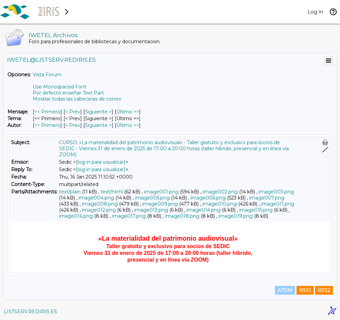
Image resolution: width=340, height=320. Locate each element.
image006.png (208, 198)
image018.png (182, 216)
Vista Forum (47, 75)
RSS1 (305, 290)
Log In (315, 12)
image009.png (160, 204)
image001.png (161, 192)
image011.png (277, 204)
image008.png (100, 204)
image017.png (129, 216)
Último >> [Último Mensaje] (127, 112)
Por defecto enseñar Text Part (68, 93)
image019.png (236, 216)
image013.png (151, 210)
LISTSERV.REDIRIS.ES (30, 312)
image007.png (266, 198)
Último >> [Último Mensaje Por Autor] (127, 125)
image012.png (99, 210)
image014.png (204, 210)
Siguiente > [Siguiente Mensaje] (98, 112)
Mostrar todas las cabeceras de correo (77, 99)
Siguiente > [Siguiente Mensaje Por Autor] (98, 125)
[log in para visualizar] (100, 162)
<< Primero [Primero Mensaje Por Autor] (47, 125)
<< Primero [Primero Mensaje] (47, 112)
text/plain (70, 192)
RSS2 (324, 290)
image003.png (276, 192)
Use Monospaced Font (59, 87)
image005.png (152, 198)
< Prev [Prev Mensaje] (72, 112)
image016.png (76, 216)
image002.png (220, 192)
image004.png (96, 198)
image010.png (219, 204)
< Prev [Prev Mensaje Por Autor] (72, 125)
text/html (112, 192)
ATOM (285, 290)
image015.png (256, 210)
